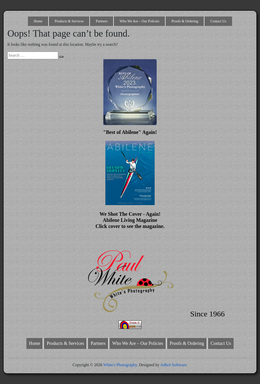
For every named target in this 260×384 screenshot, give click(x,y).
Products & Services (69, 21)
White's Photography (120, 365)
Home (38, 21)
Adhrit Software (173, 365)
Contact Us (218, 21)
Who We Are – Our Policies (139, 21)
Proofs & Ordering (184, 21)
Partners (101, 21)
